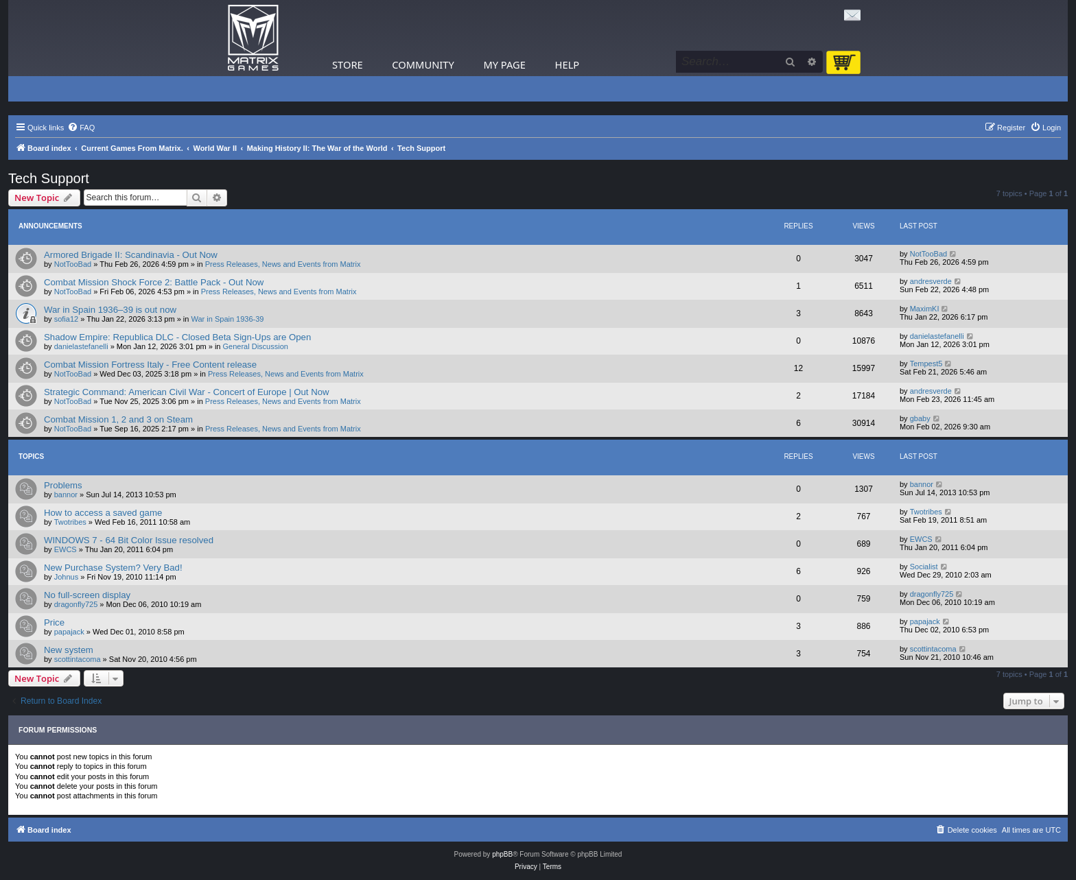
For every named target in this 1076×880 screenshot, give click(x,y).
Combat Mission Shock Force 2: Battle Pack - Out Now (154, 282)
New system (68, 650)
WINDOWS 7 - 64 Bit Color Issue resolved (128, 540)
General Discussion (255, 346)
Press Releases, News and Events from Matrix (283, 264)
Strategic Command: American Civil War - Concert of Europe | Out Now (186, 392)
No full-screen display (87, 595)
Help (567, 64)
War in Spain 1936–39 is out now (110, 310)
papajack (69, 632)
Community (423, 64)
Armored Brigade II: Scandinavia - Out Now (131, 255)
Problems (63, 485)
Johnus (66, 577)
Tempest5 (926, 363)
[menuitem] (81, 127)
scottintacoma (77, 659)
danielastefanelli (81, 346)
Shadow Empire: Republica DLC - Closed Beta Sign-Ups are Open (177, 337)
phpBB (502, 854)
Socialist (924, 566)
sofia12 (66, 319)
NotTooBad (72, 264)
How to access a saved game (103, 513)
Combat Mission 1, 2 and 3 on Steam (118, 419)
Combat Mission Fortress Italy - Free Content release (150, 364)
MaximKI (924, 309)
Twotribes (70, 522)
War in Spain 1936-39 (227, 319)
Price (54, 622)
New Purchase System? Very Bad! (113, 567)
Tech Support (48, 178)
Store (347, 64)
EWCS (65, 549)
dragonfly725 (76, 604)
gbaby (920, 418)
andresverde (931, 281)
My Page (504, 64)
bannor (66, 494)
